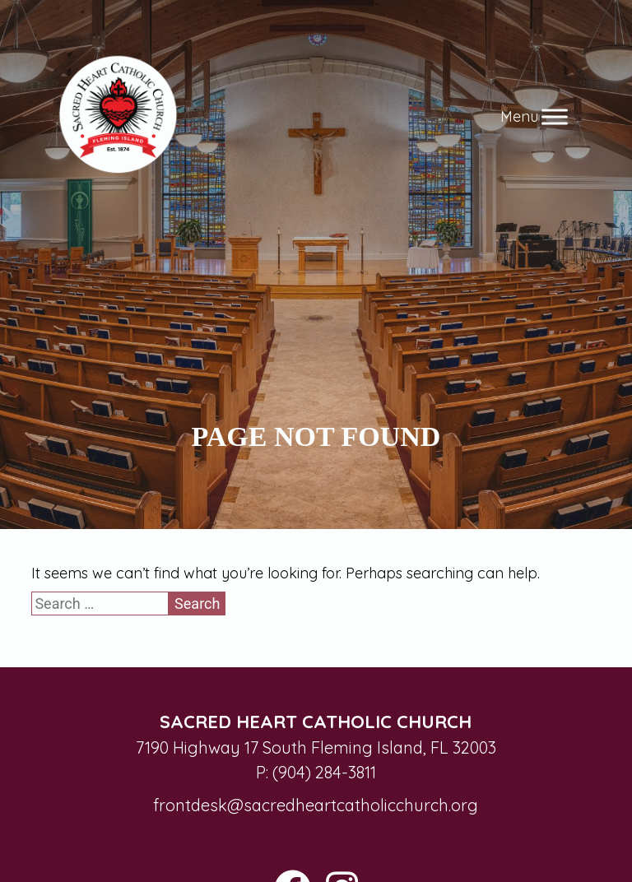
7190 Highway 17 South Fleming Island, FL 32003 (316, 747)
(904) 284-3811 (324, 772)
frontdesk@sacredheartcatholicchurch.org (315, 805)
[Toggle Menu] (554, 116)
